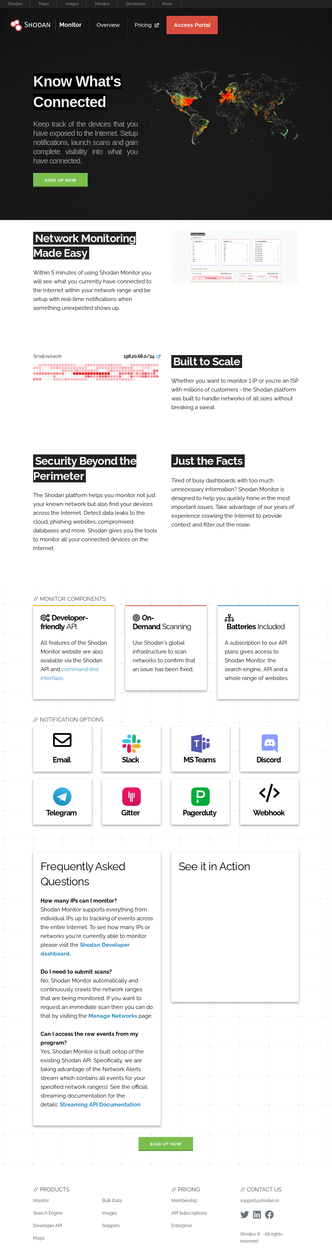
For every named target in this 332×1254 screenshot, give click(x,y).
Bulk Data (112, 1200)
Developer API (47, 1225)
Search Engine (48, 1213)
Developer (136, 3)
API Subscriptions (189, 1213)
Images (72, 3)
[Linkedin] (257, 1214)
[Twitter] (244, 1214)
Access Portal (192, 25)
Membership (184, 1200)
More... (168, 3)
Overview (108, 25)
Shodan (15, 3)
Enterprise (181, 1225)
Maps (44, 3)
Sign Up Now (60, 180)
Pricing (147, 25)
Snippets (111, 1225)
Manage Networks (112, 1016)
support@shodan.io (259, 1200)
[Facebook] (269, 1214)
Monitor (102, 3)
